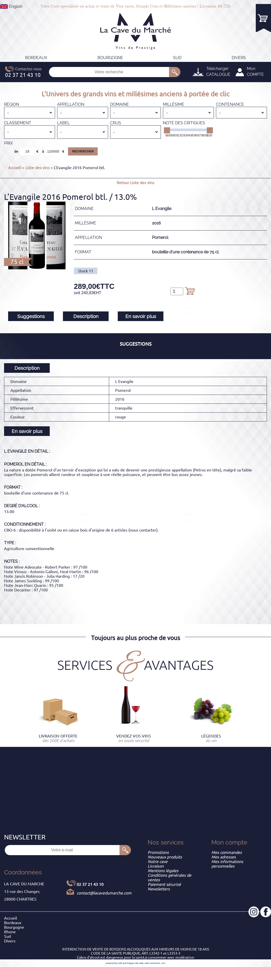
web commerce (152, 963)
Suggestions (31, 316)
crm (163, 963)
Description (85, 316)
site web (139, 963)
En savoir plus (140, 316)
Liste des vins (37, 167)
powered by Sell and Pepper (120, 963)
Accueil (14, 167)
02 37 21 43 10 (90, 884)
